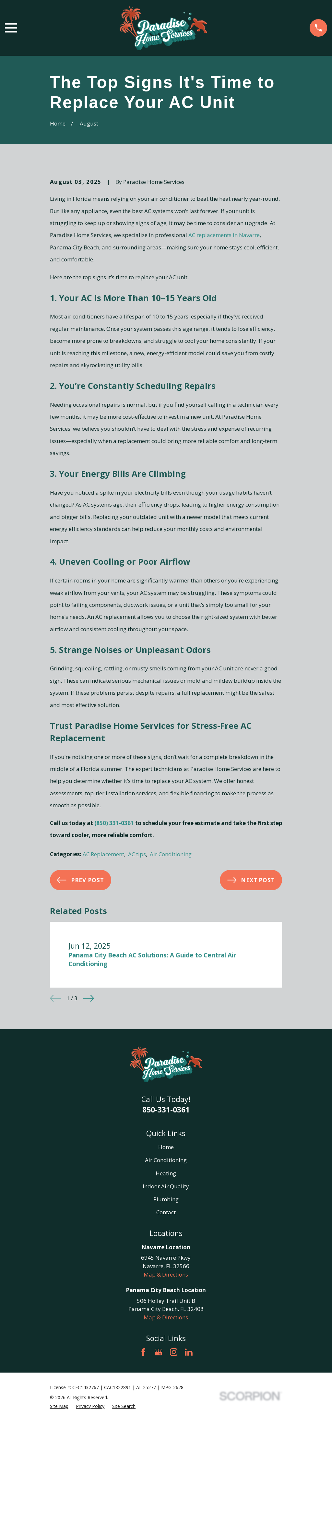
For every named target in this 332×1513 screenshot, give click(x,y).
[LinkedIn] (189, 1462)
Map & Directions (166, 1384)
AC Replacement (103, 964)
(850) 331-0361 (114, 933)
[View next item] (88, 1108)
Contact (166, 1322)
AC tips (137, 964)
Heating (166, 1283)
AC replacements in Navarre (224, 345)
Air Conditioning (171, 964)
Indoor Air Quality (166, 1296)
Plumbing (166, 1309)
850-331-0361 (166, 1220)
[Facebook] (143, 1462)
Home (166, 1257)
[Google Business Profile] (158, 1462)
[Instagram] (174, 1462)
